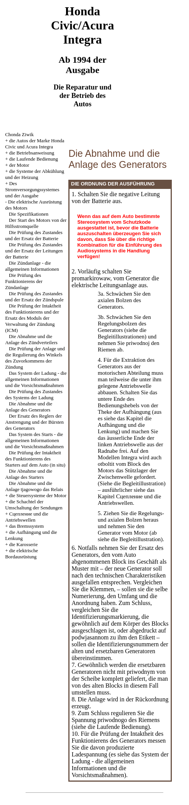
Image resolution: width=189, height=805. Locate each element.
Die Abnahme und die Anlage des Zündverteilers (31, 339)
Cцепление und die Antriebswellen (26, 517)
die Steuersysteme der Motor (37, 495)
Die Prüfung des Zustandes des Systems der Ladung (33, 394)
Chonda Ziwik (19, 134)
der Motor (19, 165)
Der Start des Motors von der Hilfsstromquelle (35, 223)
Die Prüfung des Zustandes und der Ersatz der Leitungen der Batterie (34, 251)
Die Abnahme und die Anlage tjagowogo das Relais (34, 486)
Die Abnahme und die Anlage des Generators (28, 407)
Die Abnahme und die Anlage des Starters (28, 474)
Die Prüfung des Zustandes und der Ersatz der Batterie (33, 235)
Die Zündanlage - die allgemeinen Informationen (32, 266)
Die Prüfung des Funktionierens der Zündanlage (23, 281)
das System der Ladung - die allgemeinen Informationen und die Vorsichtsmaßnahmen (119, 764)
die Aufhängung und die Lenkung (125, 424)
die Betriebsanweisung (31, 153)
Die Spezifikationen (28, 214)
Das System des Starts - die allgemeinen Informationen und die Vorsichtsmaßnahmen (34, 440)
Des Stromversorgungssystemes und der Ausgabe (32, 189)
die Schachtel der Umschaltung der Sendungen (33, 505)
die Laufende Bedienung (33, 159)
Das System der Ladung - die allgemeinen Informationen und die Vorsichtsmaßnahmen (35, 379)
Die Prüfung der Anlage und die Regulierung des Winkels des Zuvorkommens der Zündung (35, 358)
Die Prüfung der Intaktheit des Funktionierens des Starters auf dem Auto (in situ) (35, 459)
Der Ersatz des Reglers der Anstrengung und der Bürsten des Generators (34, 422)
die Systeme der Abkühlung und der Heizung (34, 174)
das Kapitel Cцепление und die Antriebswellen (129, 496)
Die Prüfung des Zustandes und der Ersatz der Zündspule (34, 296)
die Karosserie (23, 544)
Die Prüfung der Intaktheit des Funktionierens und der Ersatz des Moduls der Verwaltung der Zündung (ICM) (33, 318)
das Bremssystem (26, 526)
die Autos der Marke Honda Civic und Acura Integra (34, 144)
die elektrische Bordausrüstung (21, 553)
